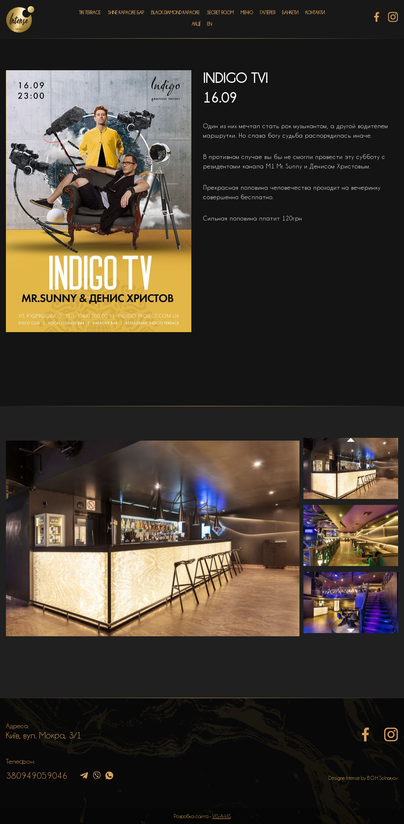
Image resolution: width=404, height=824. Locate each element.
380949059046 (36, 775)
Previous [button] (351, 432)
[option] (152, 538)
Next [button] (351, 635)
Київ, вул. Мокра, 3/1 (44, 735)
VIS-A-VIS (221, 816)
